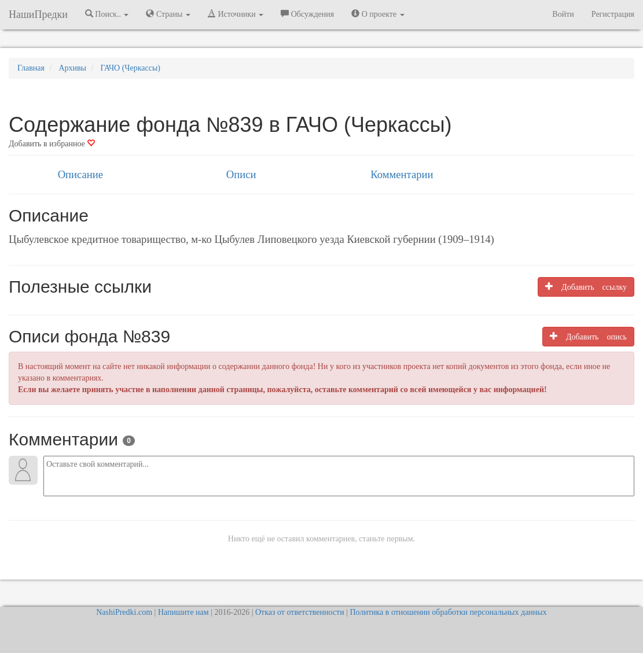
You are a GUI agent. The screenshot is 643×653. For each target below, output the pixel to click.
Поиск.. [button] (107, 14)
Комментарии (401, 174)
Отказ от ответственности (299, 612)
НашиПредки (38, 14)
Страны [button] (168, 14)
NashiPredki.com (124, 612)
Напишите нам (183, 612)
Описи (241, 174)
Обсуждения (307, 14)
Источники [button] (235, 14)
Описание (80, 174)
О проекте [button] (377, 14)
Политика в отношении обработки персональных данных (448, 612)
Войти (563, 14)
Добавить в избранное (52, 143)
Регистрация (612, 14)
